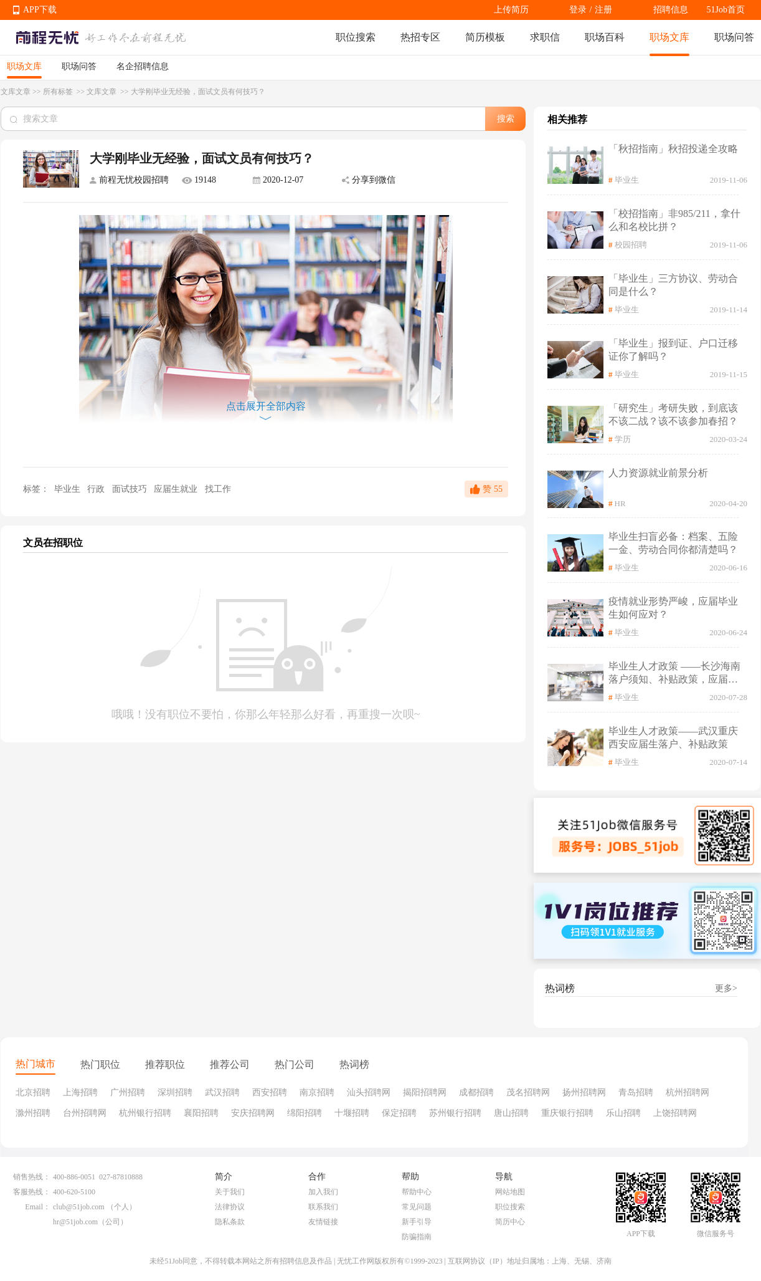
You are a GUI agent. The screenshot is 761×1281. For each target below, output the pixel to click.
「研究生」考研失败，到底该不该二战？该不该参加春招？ (673, 414)
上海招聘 (80, 1092)
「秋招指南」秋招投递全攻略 (673, 148)
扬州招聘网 (584, 1092)
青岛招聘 (635, 1092)
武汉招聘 (222, 1092)
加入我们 (323, 1191)
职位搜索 (356, 37)
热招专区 (420, 37)
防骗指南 (417, 1236)
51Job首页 (726, 9)
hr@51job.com (75, 1221)
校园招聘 (631, 244)
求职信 (545, 37)
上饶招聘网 (675, 1113)
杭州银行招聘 (145, 1113)
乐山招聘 (623, 1113)
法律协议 (230, 1206)
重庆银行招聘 (567, 1113)
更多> (726, 988)
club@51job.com (79, 1206)
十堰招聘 (351, 1113)
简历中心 (510, 1221)
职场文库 (669, 37)
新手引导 (417, 1221)
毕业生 (67, 489)
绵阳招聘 (304, 1113)
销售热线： (31, 1177)
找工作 (218, 489)
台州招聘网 (84, 1113)
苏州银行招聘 (455, 1113)
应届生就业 (177, 489)
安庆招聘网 (253, 1113)
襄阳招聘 (201, 1113)
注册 (603, 9)
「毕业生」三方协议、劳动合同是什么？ (673, 285)
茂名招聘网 (528, 1092)
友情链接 (323, 1221)
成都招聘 (476, 1092)
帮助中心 (417, 1191)
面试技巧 (130, 489)
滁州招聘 (33, 1113)
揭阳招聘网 (425, 1092)
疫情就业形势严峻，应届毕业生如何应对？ (673, 608)
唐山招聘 (511, 1113)
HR (620, 503)
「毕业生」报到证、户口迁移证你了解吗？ (673, 350)
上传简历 (511, 9)
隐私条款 (230, 1221)
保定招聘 (399, 1113)
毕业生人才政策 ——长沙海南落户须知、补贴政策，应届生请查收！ (674, 673)
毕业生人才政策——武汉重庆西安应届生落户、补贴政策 (673, 737)
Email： (37, 1206)
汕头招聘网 (368, 1092)
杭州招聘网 (687, 1092)
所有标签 (59, 91)
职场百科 (605, 37)
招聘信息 (670, 9)
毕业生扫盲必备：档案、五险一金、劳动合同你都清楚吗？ (673, 543)
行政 (97, 489)
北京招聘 (33, 1092)
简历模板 (485, 37)
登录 (578, 9)
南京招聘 (317, 1092)
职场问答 (734, 37)
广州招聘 (127, 1092)
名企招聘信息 (142, 66)
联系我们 (323, 1206)
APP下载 (40, 9)
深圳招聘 (175, 1092)
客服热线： (31, 1191)
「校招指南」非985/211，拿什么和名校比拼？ (674, 220)
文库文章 (16, 91)
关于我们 (230, 1191)
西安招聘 (269, 1092)
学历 (623, 439)
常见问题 (417, 1206)
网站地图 (510, 1191)
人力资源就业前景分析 (658, 473)
